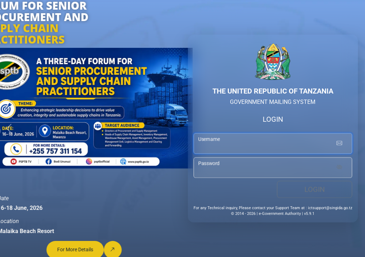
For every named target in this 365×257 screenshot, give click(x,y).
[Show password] (339, 168)
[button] (9, 128)
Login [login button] (314, 190)
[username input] (273, 144)
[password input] (273, 168)
